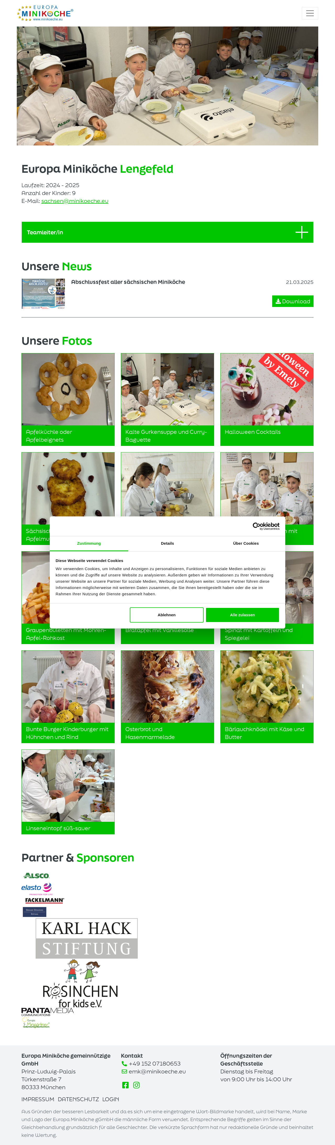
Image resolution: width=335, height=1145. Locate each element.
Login (110, 1099)
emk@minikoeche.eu (157, 1071)
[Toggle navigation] (310, 13)
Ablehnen (167, 615)
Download (293, 301)
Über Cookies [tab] (246, 543)
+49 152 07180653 (155, 1063)
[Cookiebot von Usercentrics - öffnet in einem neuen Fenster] (257, 526)
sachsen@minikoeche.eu (74, 200)
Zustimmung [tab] (89, 543)
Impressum (37, 1099)
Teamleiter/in (167, 232)
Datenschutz (78, 1099)
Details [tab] (167, 543)
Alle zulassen (242, 615)
